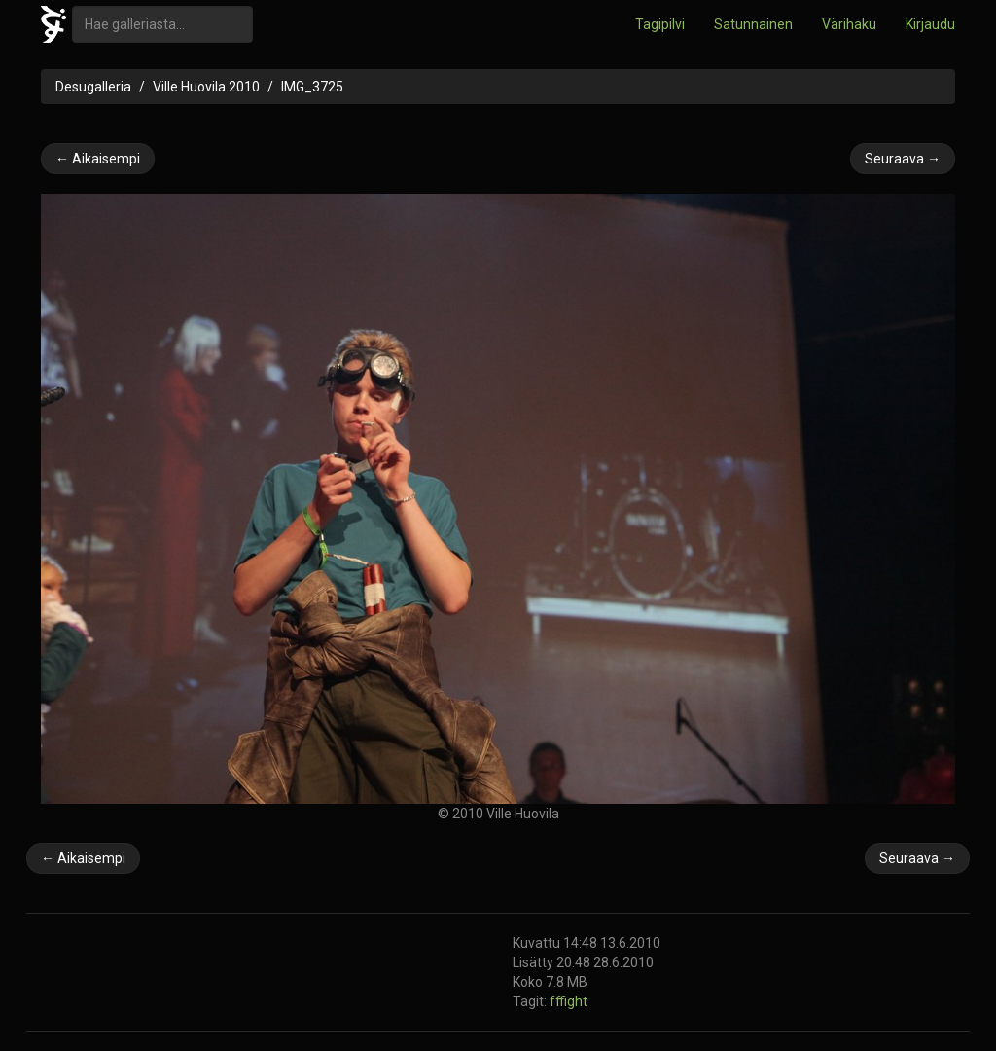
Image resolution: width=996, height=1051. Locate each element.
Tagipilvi (660, 24)
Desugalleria (93, 86)
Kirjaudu (930, 24)
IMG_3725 (312, 86)
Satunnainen (753, 24)
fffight (568, 1001)
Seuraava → (903, 158)
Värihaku (849, 24)
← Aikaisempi (97, 158)
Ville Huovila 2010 (206, 86)
